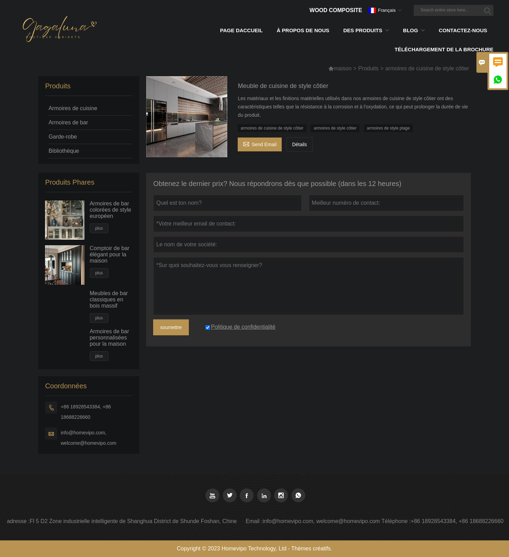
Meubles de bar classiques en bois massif (109, 299)
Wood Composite (335, 10)
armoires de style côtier (335, 128)
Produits (368, 68)
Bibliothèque (64, 151)
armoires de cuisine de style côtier (271, 128)
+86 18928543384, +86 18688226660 (86, 412)
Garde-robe (63, 137)
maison (343, 68)
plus (99, 228)
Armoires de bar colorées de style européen (110, 210)
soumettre (171, 327)
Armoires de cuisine (73, 108)
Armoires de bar (68, 122)
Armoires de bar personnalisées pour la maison (109, 337)
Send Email (260, 143)
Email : (254, 521)
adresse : (18, 521)
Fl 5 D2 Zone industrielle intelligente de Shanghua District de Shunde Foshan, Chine (133, 521)
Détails (299, 144)
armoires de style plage (388, 128)
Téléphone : (396, 521)
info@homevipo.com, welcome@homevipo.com (88, 438)
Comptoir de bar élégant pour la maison (110, 254)
